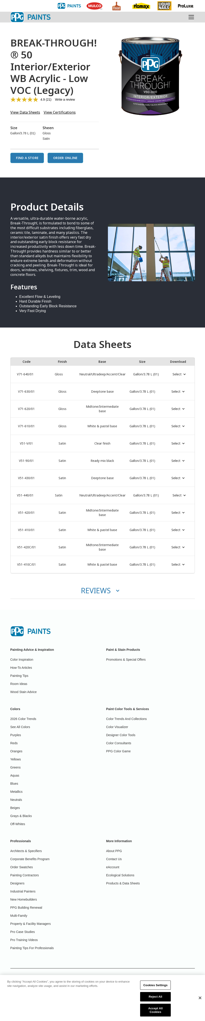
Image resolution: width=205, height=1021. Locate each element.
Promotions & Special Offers (126, 659)
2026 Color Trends (23, 719)
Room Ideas (18, 684)
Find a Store (27, 158)
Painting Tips (19, 676)
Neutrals (16, 800)
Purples (15, 735)
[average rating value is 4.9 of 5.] (28, 99)
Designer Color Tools (120, 735)
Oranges (16, 751)
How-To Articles (21, 667)
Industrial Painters (23, 891)
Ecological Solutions (120, 875)
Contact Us (114, 859)
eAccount (112, 867)
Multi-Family (18, 915)
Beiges (15, 808)
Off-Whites (17, 824)
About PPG (114, 851)
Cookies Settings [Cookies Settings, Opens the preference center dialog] (155, 992)
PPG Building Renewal (26, 907)
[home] (30, 17)
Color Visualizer (117, 727)
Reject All (155, 1004)
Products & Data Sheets (123, 883)
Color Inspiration (21, 659)
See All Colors (20, 727)
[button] (190, 17)
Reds (14, 743)
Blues (14, 783)
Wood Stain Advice (23, 692)
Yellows (15, 759)
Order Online (65, 158)
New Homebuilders (23, 899)
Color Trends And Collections (126, 719)
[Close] (200, 1005)
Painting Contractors (24, 875)
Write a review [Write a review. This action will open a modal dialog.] (65, 99)
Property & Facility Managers (30, 924)
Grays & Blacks (21, 816)
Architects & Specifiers (26, 851)
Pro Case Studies (22, 932)
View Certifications (60, 112)
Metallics (16, 791)
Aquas (14, 775)
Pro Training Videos (24, 940)
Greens (15, 767)
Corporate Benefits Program (30, 859)
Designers (17, 883)
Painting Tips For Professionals (32, 948)
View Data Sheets (25, 112)
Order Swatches (21, 867)
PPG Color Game (118, 751)
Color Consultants (118, 743)
